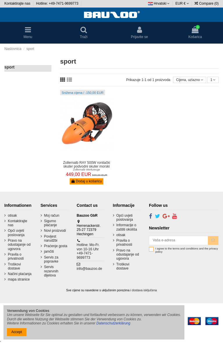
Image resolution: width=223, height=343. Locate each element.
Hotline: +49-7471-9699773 (57, 3)
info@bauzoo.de (89, 269)
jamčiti (49, 251)
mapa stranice (19, 279)
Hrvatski (159, 3)
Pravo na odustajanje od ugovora (19, 244)
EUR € (182, 3)
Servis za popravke (51, 259)
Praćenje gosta (55, 246)
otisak (12, 215)
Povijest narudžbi (50, 238)
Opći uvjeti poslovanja (16, 233)
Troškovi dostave (14, 266)
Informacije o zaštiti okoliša (126, 227)
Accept (16, 332)
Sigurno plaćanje (50, 223)
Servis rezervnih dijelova (51, 271)
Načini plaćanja (19, 274)
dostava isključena (144, 290)
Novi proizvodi (55, 231)
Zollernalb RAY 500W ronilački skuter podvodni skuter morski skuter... (86, 166)
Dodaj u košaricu (86, 181)
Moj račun (52, 215)
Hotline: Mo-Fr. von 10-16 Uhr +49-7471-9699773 (88, 251)
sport (9, 67)
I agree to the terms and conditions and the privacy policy (186, 250)
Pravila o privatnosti (16, 256)
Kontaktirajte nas (17, 3)
